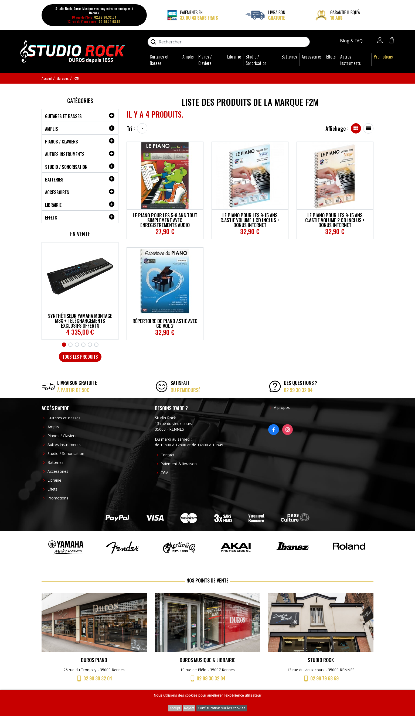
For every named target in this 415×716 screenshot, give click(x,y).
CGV (164, 472)
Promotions (383, 56)
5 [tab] (90, 344)
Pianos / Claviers (205, 59)
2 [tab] (70, 344)
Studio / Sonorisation (256, 59)
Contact (167, 454)
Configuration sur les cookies (222, 707)
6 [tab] (96, 344)
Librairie (234, 56)
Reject (189, 707)
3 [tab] (77, 344)
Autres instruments (350, 59)
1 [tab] (64, 344)
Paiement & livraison (179, 463)
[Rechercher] (229, 42)
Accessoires (312, 56)
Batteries (289, 56)
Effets (331, 56)
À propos (282, 407)
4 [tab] (83, 344)
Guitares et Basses (159, 59)
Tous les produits (80, 357)
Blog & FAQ (352, 41)
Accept (174, 707)
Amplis (188, 56)
